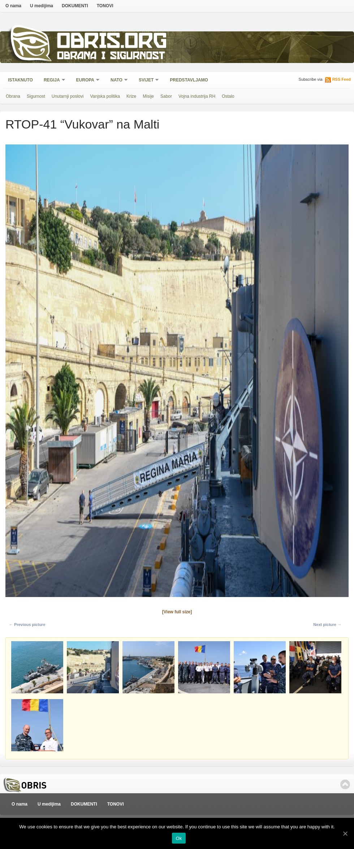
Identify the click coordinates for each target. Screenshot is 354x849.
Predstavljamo (189, 80)
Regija (52, 80)
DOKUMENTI (75, 5)
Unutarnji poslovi (68, 96)
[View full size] (177, 611)
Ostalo (228, 96)
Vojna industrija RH (196, 96)
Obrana (13, 96)
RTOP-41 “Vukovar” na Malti (82, 124)
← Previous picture (27, 624)
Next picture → (327, 624)
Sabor (166, 96)
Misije (148, 96)
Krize (131, 96)
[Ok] (345, 833)
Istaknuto (20, 80)
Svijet (146, 80)
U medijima (41, 5)
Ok (179, 838)
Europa (86, 80)
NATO (117, 80)
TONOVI (105, 5)
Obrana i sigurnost (110, 56)
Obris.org (112, 42)
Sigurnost (36, 96)
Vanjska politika (105, 96)
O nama (13, 5)
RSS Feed (341, 79)
